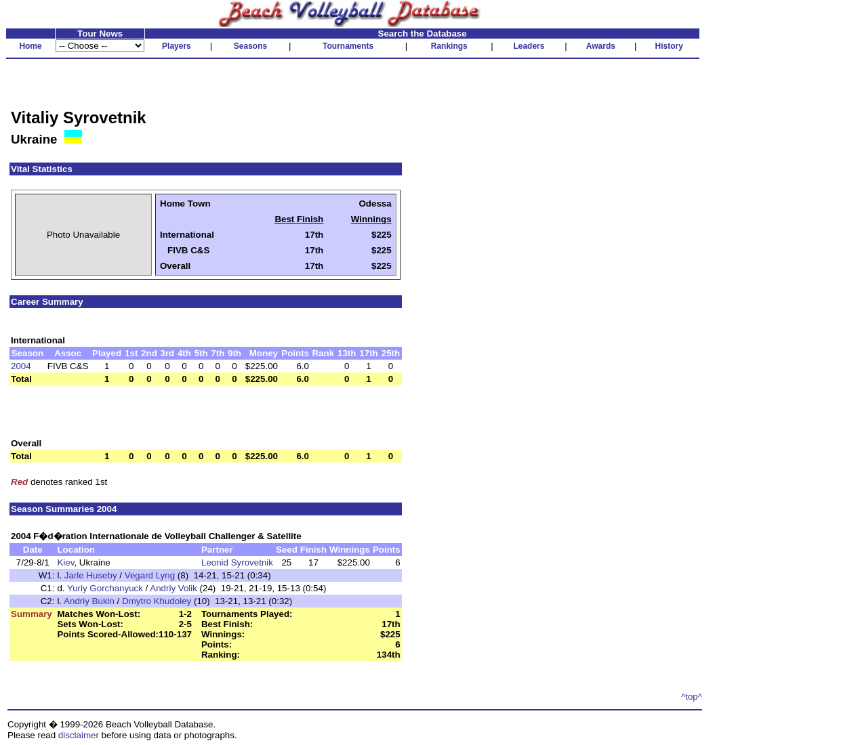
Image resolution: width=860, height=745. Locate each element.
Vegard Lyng (150, 575)
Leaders (528, 46)
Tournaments (348, 46)
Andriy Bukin (89, 601)
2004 (21, 366)
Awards (600, 46)
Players (176, 46)
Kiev (65, 562)
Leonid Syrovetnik (237, 562)
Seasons (250, 46)
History (669, 46)
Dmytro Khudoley (156, 601)
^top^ (691, 696)
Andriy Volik (173, 588)
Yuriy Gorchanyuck (105, 588)
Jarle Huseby (90, 575)
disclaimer (78, 735)
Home (30, 46)
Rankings (449, 46)
